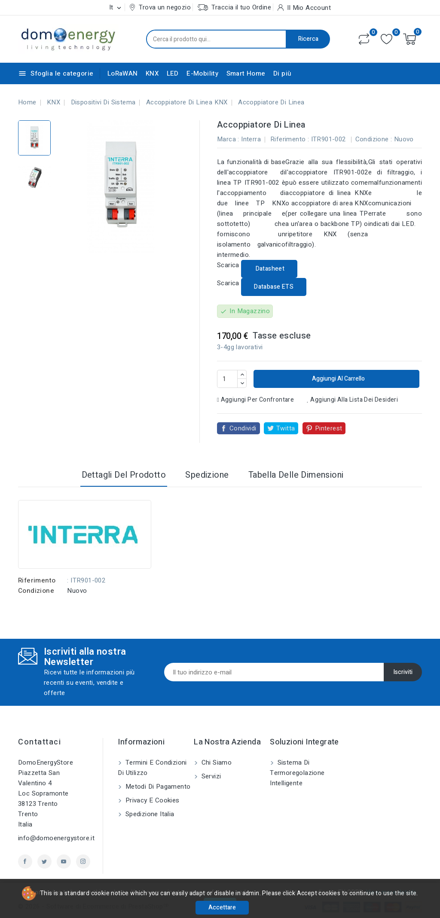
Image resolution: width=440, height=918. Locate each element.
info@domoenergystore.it (56, 838)
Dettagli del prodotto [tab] (124, 475)
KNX (152, 73)
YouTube (64, 861)
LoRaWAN (122, 73)
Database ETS (273, 286)
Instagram (83, 861)
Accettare (222, 907)
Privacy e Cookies (151, 800)
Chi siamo (215, 762)
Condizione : (373, 139)
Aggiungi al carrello (338, 378)
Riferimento (36, 580)
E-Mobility (202, 73)
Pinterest (328, 428)
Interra (251, 139)
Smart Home (246, 73)
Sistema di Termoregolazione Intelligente (297, 773)
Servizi (210, 776)
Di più (282, 73)
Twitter (44, 861)
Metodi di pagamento (156, 786)
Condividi (243, 428)
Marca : (228, 139)
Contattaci (39, 742)
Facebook (25, 861)
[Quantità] (227, 379)
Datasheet (269, 268)
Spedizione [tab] (207, 475)
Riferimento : (289, 139)
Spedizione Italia (148, 814)
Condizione (36, 590)
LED (173, 73)
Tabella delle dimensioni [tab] (296, 475)
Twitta (285, 428)
